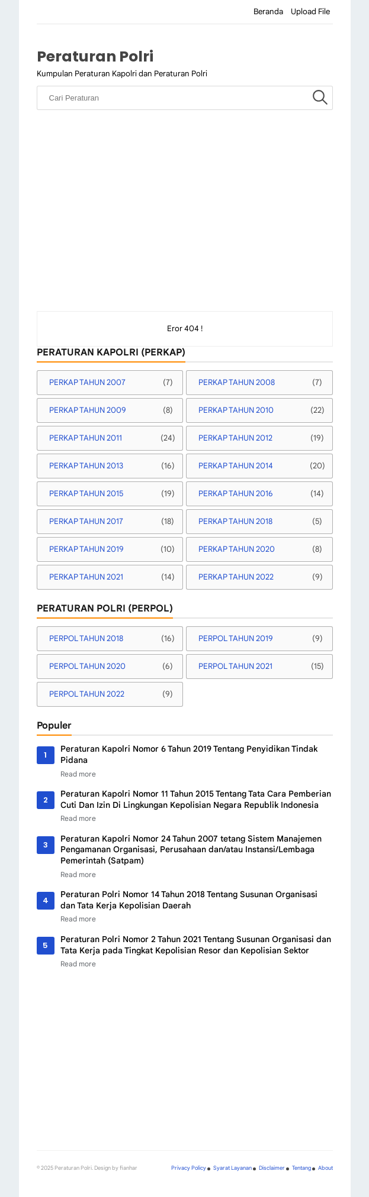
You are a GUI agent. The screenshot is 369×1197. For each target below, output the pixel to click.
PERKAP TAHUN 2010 (236, 410)
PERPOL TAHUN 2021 (235, 666)
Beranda (268, 12)
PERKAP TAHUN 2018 (235, 521)
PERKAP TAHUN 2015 (86, 493)
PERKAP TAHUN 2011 (85, 438)
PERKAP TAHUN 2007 (87, 382)
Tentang (301, 1168)
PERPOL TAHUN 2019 (235, 638)
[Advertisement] (185, 222)
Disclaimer (272, 1168)
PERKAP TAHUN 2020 (236, 549)
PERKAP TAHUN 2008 (236, 382)
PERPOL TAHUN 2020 (87, 666)
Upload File (310, 12)
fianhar (128, 1168)
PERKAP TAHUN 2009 (87, 410)
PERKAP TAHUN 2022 (236, 577)
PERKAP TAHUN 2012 (235, 438)
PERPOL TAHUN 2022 (86, 694)
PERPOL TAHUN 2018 (86, 638)
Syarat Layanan (232, 1168)
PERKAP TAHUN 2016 (235, 493)
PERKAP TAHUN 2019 (86, 549)
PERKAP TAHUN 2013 (86, 466)
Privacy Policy (188, 1168)
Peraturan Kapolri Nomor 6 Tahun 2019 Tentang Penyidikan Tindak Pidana (188, 754)
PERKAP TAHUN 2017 (86, 521)
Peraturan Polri (95, 56)
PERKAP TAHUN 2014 (235, 466)
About (325, 1168)
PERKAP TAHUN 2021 (86, 577)
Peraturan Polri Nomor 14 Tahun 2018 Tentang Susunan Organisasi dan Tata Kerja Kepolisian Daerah (188, 900)
